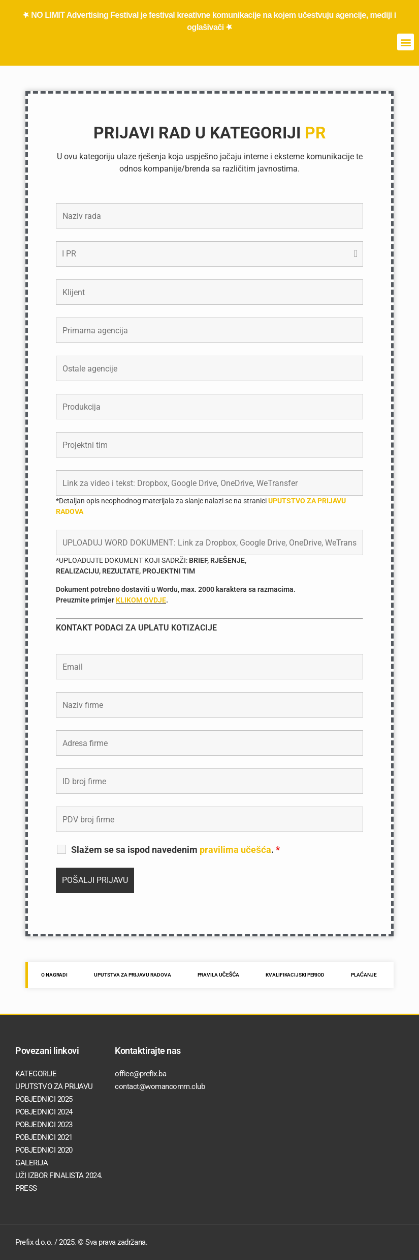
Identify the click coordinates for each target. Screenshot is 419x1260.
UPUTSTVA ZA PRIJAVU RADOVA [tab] (132, 975)
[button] (405, 42)
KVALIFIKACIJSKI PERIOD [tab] (295, 975)
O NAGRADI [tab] (54, 975)
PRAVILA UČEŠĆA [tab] (219, 975)
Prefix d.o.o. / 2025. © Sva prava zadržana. (81, 1242)
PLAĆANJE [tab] (363, 975)
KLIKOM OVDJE (141, 600)
